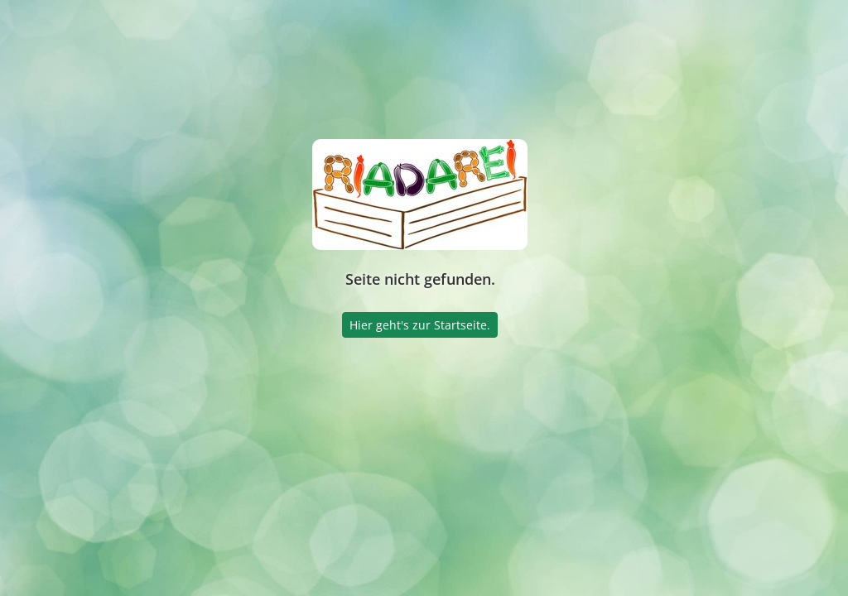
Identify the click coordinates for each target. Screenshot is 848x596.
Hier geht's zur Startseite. (419, 325)
